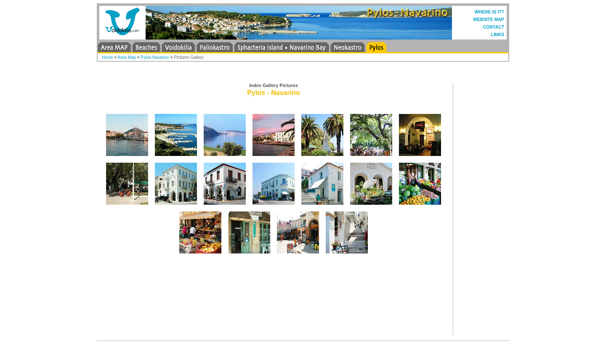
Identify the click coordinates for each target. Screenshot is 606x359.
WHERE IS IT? (489, 11)
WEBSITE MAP (488, 19)
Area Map (127, 57)
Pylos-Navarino (155, 57)
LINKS (498, 34)
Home (107, 57)
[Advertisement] (484, 209)
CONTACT (493, 26)
